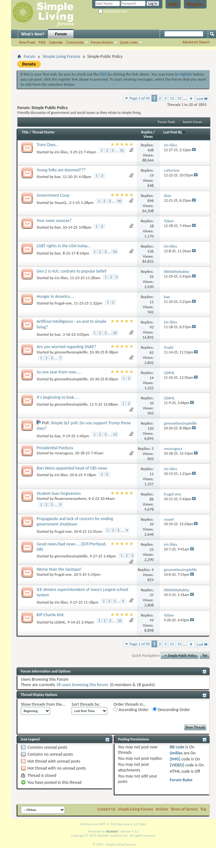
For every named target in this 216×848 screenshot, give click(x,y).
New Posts (27, 42)
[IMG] (175, 759)
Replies (147, 132)
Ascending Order (131, 709)
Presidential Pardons (55, 448)
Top (204, 656)
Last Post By (174, 132)
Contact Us (106, 809)
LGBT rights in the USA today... (63, 246)
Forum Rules (181, 780)
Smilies (176, 753)
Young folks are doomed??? (61, 170)
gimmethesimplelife (71, 352)
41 (122, 150)
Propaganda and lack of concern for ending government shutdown (75, 521)
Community (75, 42)
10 (115, 333)
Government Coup (53, 195)
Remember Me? (113, 11)
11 (172, 98)
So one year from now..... (59, 372)
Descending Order (171, 709)
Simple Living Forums (61, 56)
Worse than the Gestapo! (59, 569)
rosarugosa (64, 453)
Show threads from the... (43, 704)
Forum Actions (102, 42)
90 (119, 201)
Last (202, 98)
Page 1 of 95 (140, 98)
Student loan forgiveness (59, 493)
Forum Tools (166, 122)
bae (58, 176)
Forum (61, 34)
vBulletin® (113, 831)
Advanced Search (196, 42)
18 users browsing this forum (82, 684)
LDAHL (60, 622)
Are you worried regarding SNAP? (66, 346)
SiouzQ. (61, 202)
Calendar (56, 42)
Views (148, 136)
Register (195, 4)
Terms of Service (184, 809)
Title (25, 132)
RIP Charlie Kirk (50, 615)
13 (115, 434)
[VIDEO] (177, 765)
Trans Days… (48, 144)
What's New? (32, 34)
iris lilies (61, 152)
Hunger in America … (55, 296)
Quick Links (129, 42)
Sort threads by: (86, 704)
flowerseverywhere (70, 498)
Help (173, 4)
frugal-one (63, 303)
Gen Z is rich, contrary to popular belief (71, 271)
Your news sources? (54, 220)
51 (180, 98)
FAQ (42, 42)
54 (115, 251)
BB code (177, 747)
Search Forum (192, 122)
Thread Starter (43, 132)
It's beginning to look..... (58, 397)
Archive (162, 809)
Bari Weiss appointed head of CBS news (72, 468)
